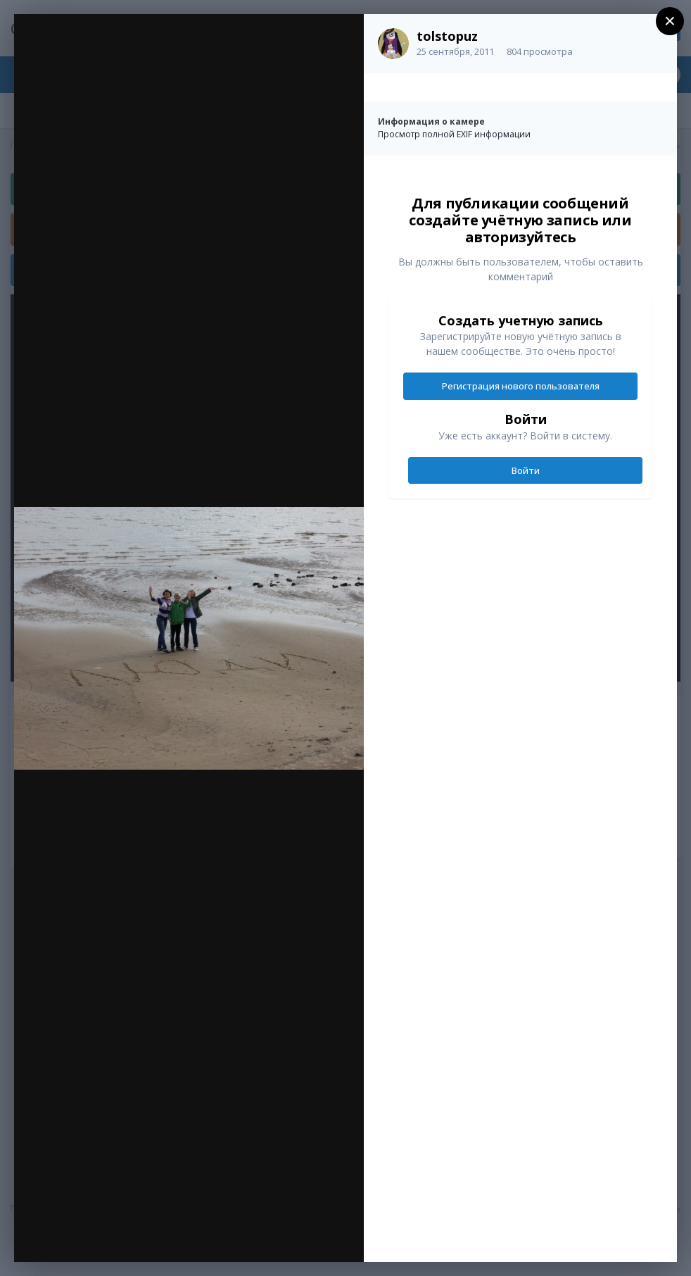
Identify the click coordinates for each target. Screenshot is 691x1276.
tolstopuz (447, 35)
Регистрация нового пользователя (521, 386)
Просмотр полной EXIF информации (454, 134)
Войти (526, 470)
